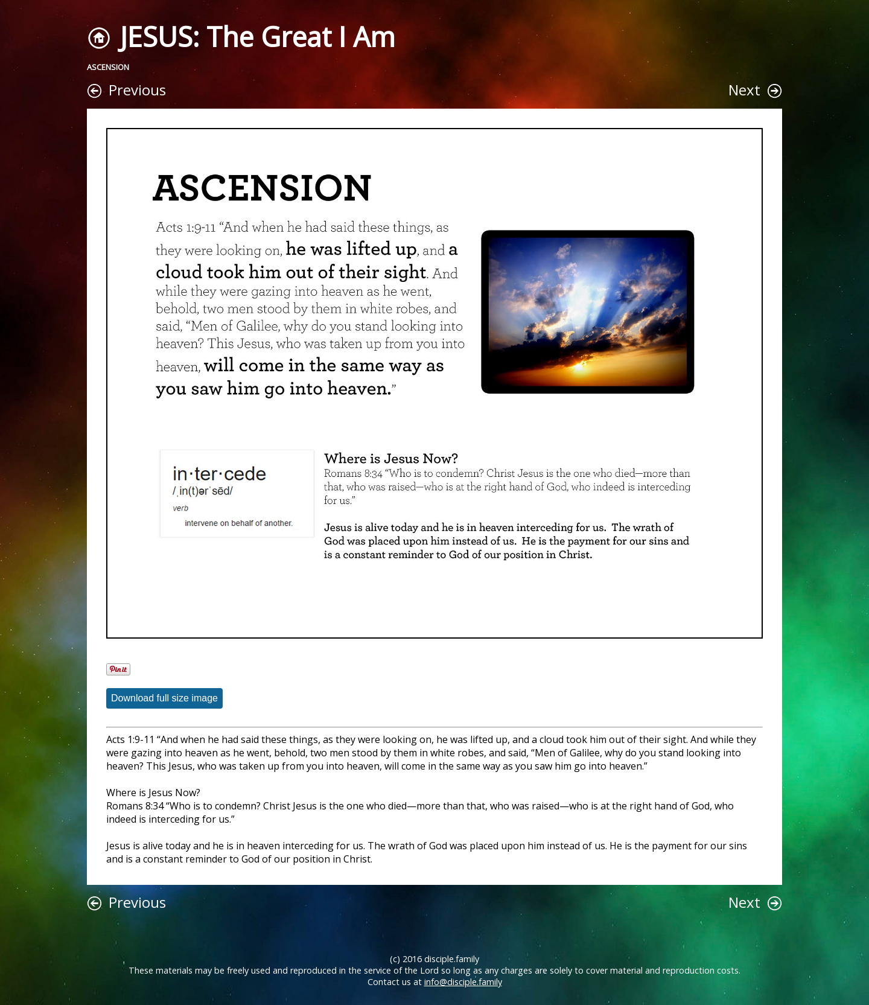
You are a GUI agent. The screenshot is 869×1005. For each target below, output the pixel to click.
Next (744, 90)
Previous (137, 90)
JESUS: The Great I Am (257, 36)
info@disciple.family (463, 981)
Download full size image (164, 698)
